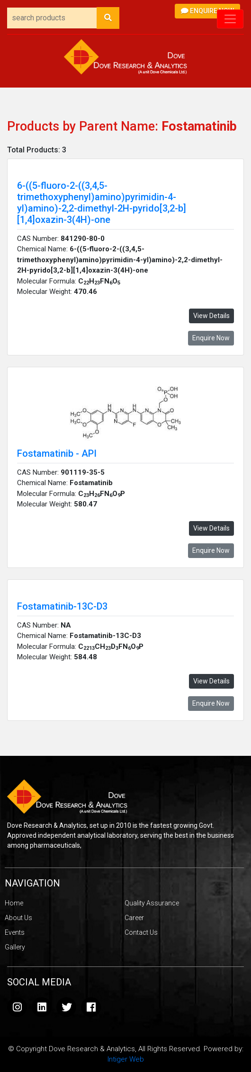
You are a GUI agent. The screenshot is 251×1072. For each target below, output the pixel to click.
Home (14, 903)
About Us (18, 917)
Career (134, 917)
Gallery (15, 947)
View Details (211, 315)
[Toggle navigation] (230, 18)
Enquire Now (207, 11)
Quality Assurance (152, 903)
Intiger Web (126, 1059)
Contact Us (141, 932)
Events (15, 932)
